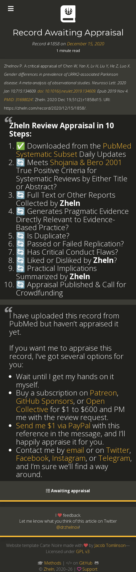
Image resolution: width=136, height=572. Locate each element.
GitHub (85, 563)
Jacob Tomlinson (110, 545)
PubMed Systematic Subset (73, 150)
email (75, 450)
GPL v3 (83, 551)
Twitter (117, 450)
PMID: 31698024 (18, 99)
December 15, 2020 (85, 44)
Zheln (49, 569)
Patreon (103, 392)
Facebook (32, 458)
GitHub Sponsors (44, 401)
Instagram (69, 458)
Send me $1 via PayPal (53, 425)
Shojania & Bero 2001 (86, 162)
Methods (52, 563)
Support (89, 569)
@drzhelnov (67, 527)
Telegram (114, 458)
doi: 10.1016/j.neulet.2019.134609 (66, 91)
